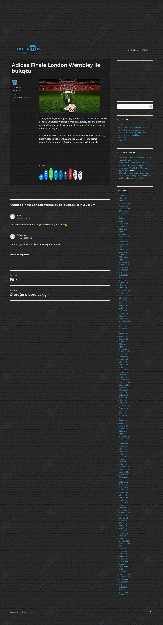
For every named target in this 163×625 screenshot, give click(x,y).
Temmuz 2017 (124, 352)
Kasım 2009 (124, 564)
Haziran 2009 (124, 577)
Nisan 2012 (123, 492)
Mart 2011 (123, 523)
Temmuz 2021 (124, 237)
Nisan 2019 (123, 301)
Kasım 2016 (123, 372)
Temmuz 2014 (124, 439)
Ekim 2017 (123, 344)
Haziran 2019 (124, 295)
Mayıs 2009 (123, 579)
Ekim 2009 (123, 567)
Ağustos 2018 (124, 321)
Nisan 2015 (123, 416)
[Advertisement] (82, 24)
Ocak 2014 (123, 454)
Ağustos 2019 (124, 290)
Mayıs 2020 (123, 267)
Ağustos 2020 (124, 262)
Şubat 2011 (123, 526)
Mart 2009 (123, 584)
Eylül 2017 (123, 347)
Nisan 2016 (123, 390)
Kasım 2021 (123, 226)
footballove (16, 87)
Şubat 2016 (123, 395)
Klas (121, 125)
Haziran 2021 (124, 239)
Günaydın (123, 138)
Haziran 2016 (124, 385)
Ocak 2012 (123, 500)
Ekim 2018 (123, 316)
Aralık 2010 (123, 531)
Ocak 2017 (123, 367)
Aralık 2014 (123, 426)
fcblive (14, 94)
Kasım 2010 (123, 533)
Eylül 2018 (123, 318)
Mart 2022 (123, 216)
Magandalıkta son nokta (128, 173)
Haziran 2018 (124, 324)
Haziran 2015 (124, 411)
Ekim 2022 (123, 198)
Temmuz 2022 (125, 206)
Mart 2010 (123, 554)
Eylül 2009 (123, 569)
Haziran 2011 (124, 515)
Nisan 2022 (123, 214)
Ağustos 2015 (124, 405)
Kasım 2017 (123, 342)
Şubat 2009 (123, 587)
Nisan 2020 (123, 270)
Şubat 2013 (123, 482)
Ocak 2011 (123, 528)
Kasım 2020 (123, 255)
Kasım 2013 (123, 459)
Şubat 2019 (123, 306)
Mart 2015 (123, 418)
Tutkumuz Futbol (136, 178)
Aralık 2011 (123, 503)
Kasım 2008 (123, 595)
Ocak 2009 (123, 590)
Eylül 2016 (123, 377)
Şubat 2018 (123, 334)
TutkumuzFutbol (136, 165)
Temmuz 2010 (124, 544)
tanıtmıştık (87, 118)
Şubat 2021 (123, 249)
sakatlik (15, 98)
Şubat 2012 (123, 498)
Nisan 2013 (123, 477)
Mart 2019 (123, 303)
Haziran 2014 (124, 441)
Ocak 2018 (123, 336)
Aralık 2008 (123, 592)
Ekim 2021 (123, 229)
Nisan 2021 (123, 244)
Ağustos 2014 (124, 436)
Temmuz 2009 (125, 574)
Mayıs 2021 (123, 242)
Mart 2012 (123, 495)
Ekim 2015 (123, 400)
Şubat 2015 (123, 421)
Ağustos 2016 (124, 380)
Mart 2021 (123, 247)
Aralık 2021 (123, 224)
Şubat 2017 (123, 365)
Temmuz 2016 (124, 382)
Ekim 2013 (123, 462)
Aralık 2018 (123, 311)
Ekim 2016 (123, 375)
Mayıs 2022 (123, 211)
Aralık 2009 (123, 561)
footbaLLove (14, 612)
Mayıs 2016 (123, 388)
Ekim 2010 (123, 536)
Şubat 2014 (123, 451)
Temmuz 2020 (125, 265)
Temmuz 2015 (124, 408)
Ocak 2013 (123, 485)
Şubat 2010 (123, 556)
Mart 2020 (123, 272)
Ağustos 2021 (124, 234)
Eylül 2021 (123, 232)
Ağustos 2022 (124, 203)
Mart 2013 (123, 480)
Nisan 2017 (123, 359)
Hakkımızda (132, 50)
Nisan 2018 (123, 329)
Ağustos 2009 (124, 572)
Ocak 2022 (123, 221)
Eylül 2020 (123, 260)
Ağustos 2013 (124, 467)
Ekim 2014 (123, 431)
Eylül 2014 (123, 434)
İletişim (144, 50)
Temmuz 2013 (124, 469)
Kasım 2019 (123, 283)
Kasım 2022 (123, 196)
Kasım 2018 (123, 313)
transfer (22, 98)
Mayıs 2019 (123, 298)
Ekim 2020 (123, 257)
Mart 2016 (123, 393)
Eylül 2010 (123, 538)
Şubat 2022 (123, 219)
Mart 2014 (123, 449)
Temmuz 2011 (124, 513)
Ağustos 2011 (124, 510)
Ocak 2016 (123, 398)
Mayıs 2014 (123, 444)
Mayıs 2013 (123, 474)
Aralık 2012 (123, 487)
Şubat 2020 (123, 275)
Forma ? (122, 140)
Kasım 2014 (123, 428)
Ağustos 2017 (124, 349)
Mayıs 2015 (123, 413)
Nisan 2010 (123, 551)
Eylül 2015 (123, 403)
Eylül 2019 (123, 288)
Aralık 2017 (123, 339)
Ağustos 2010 (124, 541)
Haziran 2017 (124, 354)
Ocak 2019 (123, 308)
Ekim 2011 (123, 508)
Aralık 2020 (123, 252)
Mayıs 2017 (123, 357)
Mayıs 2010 (123, 549)
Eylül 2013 (123, 464)
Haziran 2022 (124, 209)
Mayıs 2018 (123, 326)
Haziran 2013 (124, 472)
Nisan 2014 (123, 446)
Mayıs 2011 (123, 518)
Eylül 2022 (123, 201)
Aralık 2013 (123, 457)
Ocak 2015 (123, 423)
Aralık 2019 (123, 280)
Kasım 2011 (123, 505)
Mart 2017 (123, 362)
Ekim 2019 (123, 285)
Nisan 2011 (123, 521)
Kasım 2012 (123, 490)
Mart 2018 (123, 331)
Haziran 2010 (124, 546)
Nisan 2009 (123, 582)
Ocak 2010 (123, 559)
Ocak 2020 (123, 278)
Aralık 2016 (123, 370)
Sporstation (135, 160)
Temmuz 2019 (124, 293)
